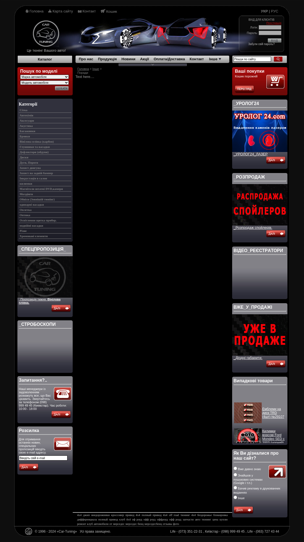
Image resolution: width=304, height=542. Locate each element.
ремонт (81, 523)
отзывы (167, 523)
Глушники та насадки (35, 146)
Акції (144, 59)
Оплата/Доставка (169, 59)
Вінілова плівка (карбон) (37, 141)
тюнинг (206, 519)
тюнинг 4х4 (188, 515)
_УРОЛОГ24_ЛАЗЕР (251, 154)
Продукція (107, 59)
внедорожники (100, 515)
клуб (90, 523)
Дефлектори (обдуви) (34, 152)
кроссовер (117, 515)
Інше (215, 59)
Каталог (45, 59)
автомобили (101, 523)
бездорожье (204, 515)
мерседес (118, 523)
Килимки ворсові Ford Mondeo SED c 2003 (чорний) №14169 (273, 441)
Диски (24, 157)
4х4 (79, 515)
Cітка (23, 110)
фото (176, 523)
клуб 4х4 (125, 519)
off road (174, 515)
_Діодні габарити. (248, 358)
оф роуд (137, 519)
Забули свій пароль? (261, 44)
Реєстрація (273, 23)
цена (215, 519)
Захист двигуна (30, 167)
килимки (26, 183)
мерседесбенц (153, 523)
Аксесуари (27, 120)
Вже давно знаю (247, 469)
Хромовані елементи (34, 236)
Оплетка (26, 209)
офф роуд (149, 519)
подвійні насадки (31, 225)
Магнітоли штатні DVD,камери (41, 188)
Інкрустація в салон (33, 178)
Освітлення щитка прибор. (38, 220)
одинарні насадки (32, 204)
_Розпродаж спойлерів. (253, 228)
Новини (128, 59)
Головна (37, 11)
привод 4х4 (132, 515)
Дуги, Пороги (29, 162)
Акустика (26, 125)
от (110, 523)
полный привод (108, 519)
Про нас (86, 59)
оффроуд (162, 519)
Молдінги (26, 194)
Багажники (27, 131)
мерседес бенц (134, 523)
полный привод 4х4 (154, 515)
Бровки (25, 136)
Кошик (111, 11)
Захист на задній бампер (36, 173)
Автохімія (26, 115)
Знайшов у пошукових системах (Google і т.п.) (248, 479)
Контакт (89, 11)
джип (86, 515)
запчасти (188, 519)
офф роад (175, 519)
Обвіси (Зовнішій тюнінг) (37, 199)
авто (197, 519)
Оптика (25, 215)
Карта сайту (63, 11)
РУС (274, 11)
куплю (224, 519)
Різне (23, 230)
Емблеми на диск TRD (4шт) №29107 (273, 415)
